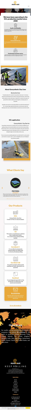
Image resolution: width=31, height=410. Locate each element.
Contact (15, 387)
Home (15, 379)
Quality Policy (15, 389)
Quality (15, 384)
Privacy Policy (15, 390)
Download (15, 386)
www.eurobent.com (15, 404)
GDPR (15, 392)
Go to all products (15, 305)
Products (15, 383)
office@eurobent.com (15, 403)
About (15, 381)
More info (17, 408)
